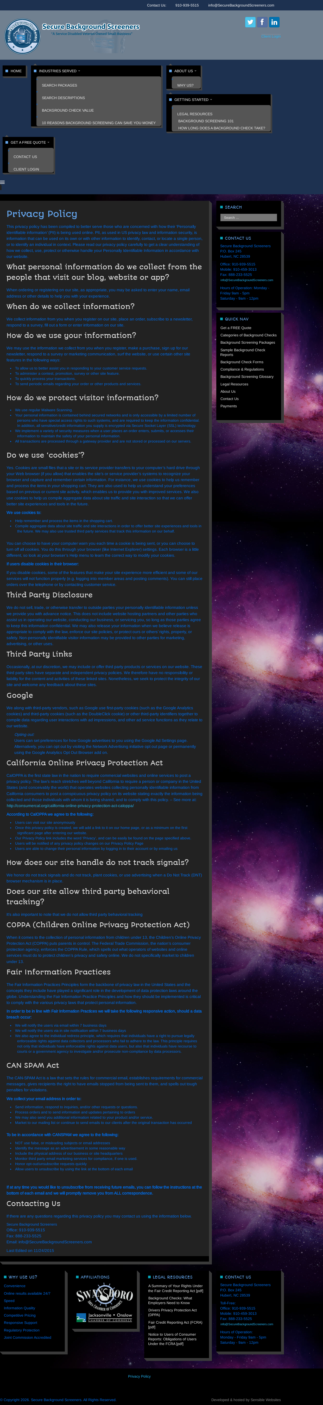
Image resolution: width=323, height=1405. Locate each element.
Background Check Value (68, 110)
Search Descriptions (63, 98)
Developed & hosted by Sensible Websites (246, 1400)
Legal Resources (194, 114)
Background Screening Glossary (247, 376)
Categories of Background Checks (248, 335)
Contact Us (25, 157)
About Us (185, 71)
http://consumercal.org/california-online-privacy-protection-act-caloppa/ (70, 805)
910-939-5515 (187, 5)
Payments (228, 406)
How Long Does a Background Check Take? (221, 128)
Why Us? (185, 85)
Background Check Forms (241, 362)
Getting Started (193, 100)
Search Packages (59, 85)
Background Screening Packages (247, 342)
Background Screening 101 (206, 121)
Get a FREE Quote (30, 142)
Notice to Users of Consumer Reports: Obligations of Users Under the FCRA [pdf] (172, 1339)
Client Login (271, 36)
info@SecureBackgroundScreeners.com (241, 5)
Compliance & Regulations (242, 369)
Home (16, 71)
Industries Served (59, 71)
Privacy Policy (139, 1376)
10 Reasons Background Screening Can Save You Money (99, 123)
